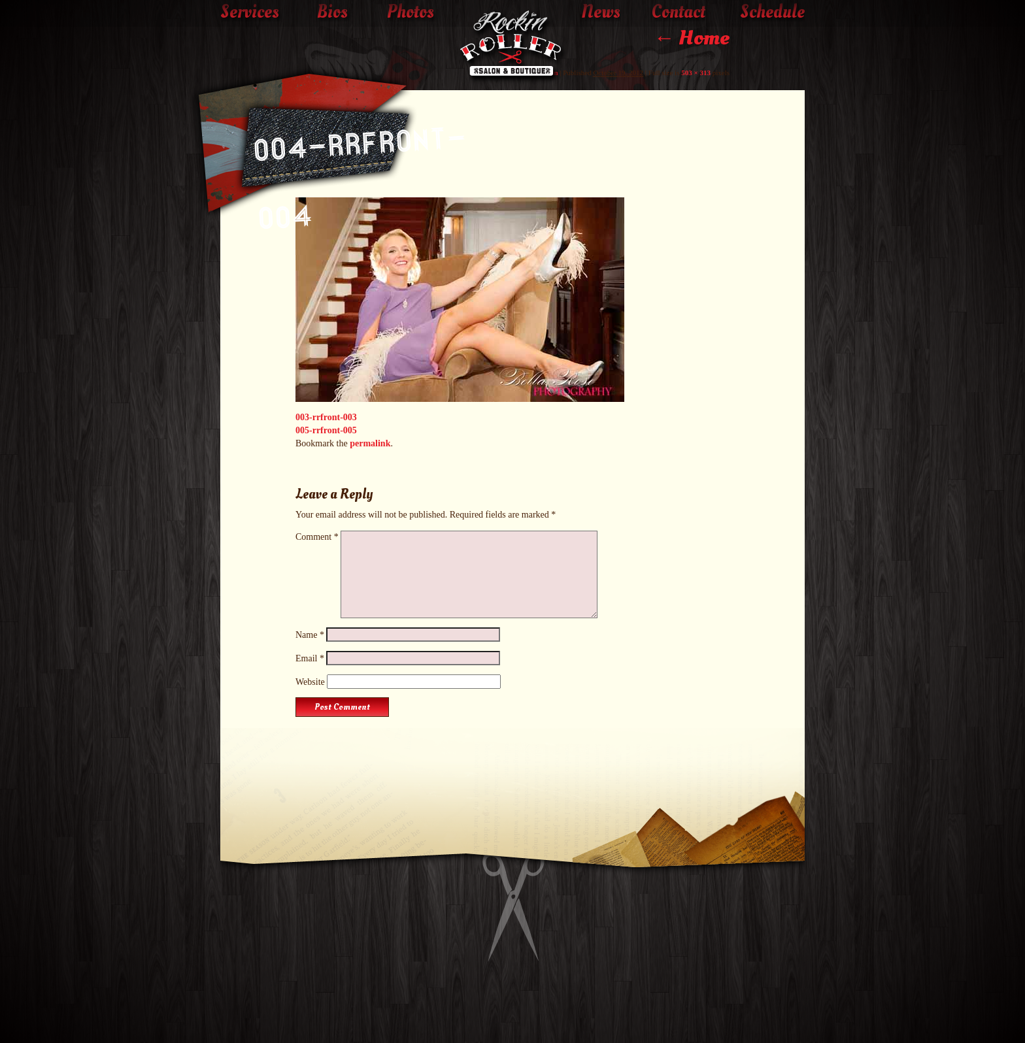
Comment (317, 537)
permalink (370, 443)
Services (249, 12)
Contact (678, 12)
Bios (332, 12)
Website (310, 682)
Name (309, 635)
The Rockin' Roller (512, 46)
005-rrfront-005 (326, 430)
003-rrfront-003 (326, 417)
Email (309, 658)
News (600, 12)
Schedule (772, 12)
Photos (410, 12)
